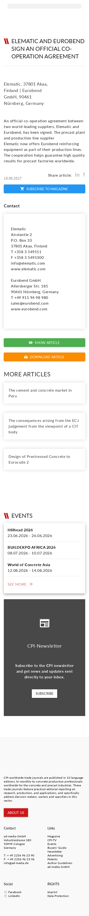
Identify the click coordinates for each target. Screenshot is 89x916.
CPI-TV (52, 840)
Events (51, 844)
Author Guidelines (59, 863)
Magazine (53, 836)
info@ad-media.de (16, 863)
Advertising (55, 855)
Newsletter (54, 851)
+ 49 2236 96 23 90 (20, 855)
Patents (52, 859)
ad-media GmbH (15, 836)
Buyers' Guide (56, 847)
